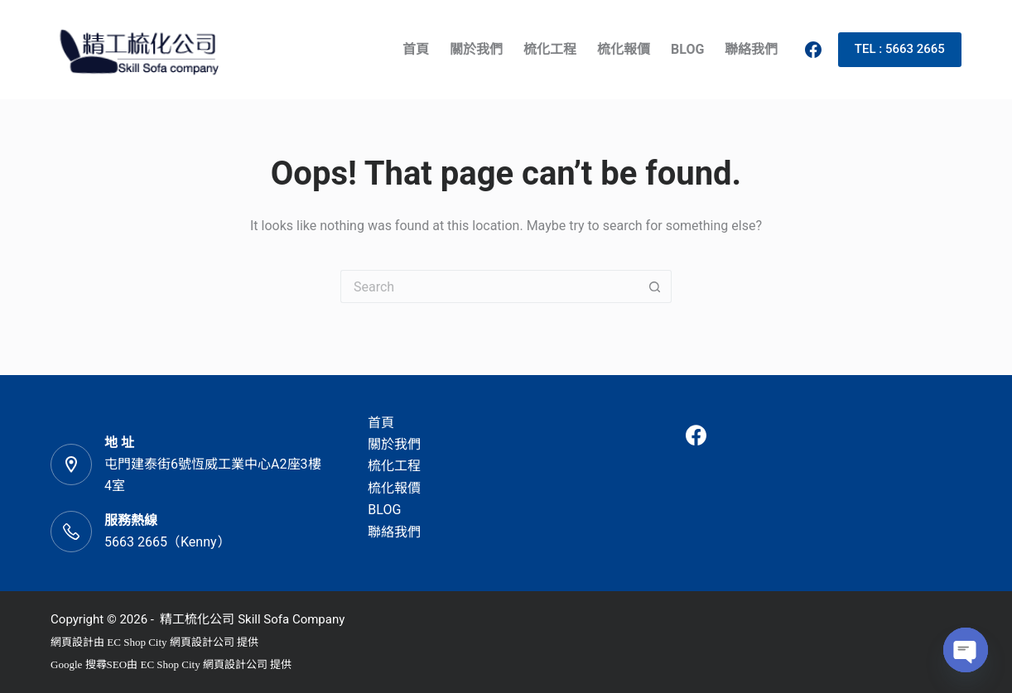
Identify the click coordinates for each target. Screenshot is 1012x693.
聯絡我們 (751, 49)
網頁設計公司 (202, 642)
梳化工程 (549, 49)
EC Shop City (138, 642)
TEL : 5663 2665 (900, 48)
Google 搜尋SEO (89, 664)
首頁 (415, 49)
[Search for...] (489, 286)
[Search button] (655, 286)
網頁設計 (72, 642)
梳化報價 (623, 49)
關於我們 (476, 49)
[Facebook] (813, 49)
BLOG (687, 49)
